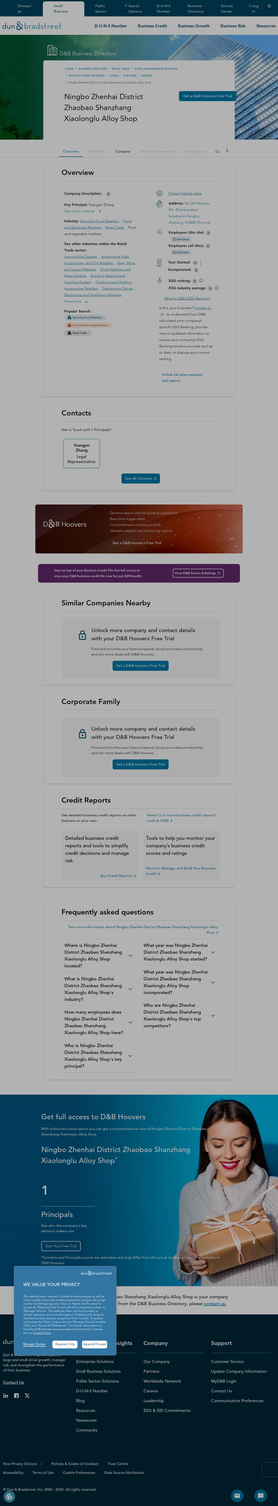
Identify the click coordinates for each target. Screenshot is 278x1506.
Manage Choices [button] (34, 1344)
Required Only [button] (65, 1344)
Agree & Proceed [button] (94, 1344)
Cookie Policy (42, 1333)
